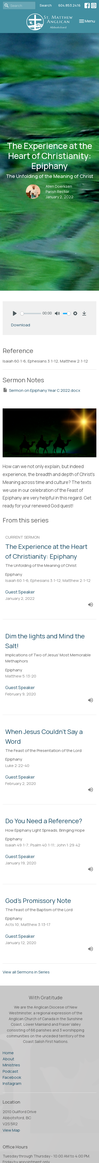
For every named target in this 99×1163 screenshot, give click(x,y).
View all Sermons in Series (26, 972)
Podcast (10, 1071)
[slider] (30, 313)
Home (8, 1053)
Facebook (12, 1077)
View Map (11, 1130)
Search (46, 5)
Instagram (12, 1083)
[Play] (15, 313)
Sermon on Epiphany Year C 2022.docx (41, 390)
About (8, 1059)
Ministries (11, 1065)
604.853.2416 (69, 5)
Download (20, 325)
